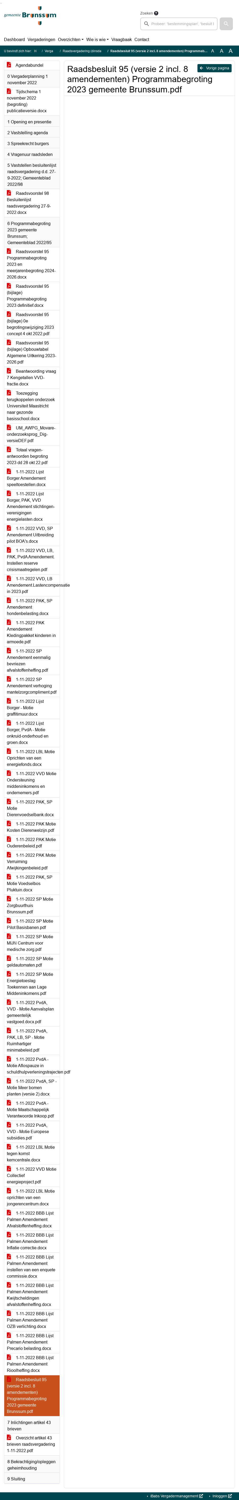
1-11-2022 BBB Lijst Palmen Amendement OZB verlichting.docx (30, 1320)
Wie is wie (96, 39)
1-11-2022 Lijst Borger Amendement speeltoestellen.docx (26, 478)
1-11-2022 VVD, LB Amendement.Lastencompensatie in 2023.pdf (33, 585)
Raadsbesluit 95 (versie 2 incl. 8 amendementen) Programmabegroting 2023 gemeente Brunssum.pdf (27, 1395)
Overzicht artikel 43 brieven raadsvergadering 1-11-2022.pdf (31, 1444)
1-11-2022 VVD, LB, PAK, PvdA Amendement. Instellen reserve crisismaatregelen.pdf (31, 560)
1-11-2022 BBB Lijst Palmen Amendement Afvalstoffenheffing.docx (30, 1219)
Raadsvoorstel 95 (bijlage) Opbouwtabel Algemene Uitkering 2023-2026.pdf (31, 352)
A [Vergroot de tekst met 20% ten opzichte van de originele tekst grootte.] (221, 51)
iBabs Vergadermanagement (176, 1496)
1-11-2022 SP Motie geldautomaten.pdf (30, 961)
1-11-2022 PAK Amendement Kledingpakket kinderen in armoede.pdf (31, 632)
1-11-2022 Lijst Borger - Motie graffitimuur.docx (25, 707)
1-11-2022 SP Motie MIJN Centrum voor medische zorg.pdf (30, 943)
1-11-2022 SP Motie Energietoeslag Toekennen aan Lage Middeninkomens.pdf (30, 984)
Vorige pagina (214, 68)
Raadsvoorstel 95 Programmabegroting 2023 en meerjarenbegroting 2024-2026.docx (31, 264)
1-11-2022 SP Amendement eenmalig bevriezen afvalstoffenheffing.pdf (29, 660)
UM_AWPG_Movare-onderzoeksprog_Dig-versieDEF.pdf (31, 434)
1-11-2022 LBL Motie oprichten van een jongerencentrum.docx (31, 1197)
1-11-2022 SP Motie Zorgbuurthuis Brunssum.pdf (30, 905)
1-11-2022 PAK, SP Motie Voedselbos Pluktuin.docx (29, 883)
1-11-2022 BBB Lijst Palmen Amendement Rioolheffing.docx (30, 1364)
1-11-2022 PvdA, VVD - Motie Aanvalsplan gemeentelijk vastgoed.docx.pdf (30, 1012)
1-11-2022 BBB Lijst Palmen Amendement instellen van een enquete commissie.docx (31, 1266)
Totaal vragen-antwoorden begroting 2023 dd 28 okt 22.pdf (27, 456)
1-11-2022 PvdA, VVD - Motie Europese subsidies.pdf (28, 1131)
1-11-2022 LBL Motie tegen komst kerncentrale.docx (31, 1153)
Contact (141, 39)
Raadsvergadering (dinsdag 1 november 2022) (96, 51)
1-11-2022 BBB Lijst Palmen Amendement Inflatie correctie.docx (30, 1241)
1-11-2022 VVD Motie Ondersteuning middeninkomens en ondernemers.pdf (31, 783)
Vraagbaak (121, 39)
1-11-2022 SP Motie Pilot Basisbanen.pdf (30, 924)
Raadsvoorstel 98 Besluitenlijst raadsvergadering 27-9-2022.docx (29, 203)
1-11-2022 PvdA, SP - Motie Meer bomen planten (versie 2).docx (32, 1087)
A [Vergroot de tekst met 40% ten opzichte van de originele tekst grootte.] (231, 51)
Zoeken (146, 13)
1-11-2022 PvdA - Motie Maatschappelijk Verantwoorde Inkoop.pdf (30, 1109)
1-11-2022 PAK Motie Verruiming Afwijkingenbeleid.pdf (31, 861)
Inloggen (221, 1496)
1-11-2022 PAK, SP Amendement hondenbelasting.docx (29, 607)
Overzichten (69, 39)
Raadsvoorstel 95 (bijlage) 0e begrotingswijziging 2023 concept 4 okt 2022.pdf (30, 324)
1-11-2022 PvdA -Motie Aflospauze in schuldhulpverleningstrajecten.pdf (33, 1065)
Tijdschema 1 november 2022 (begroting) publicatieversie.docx (27, 101)
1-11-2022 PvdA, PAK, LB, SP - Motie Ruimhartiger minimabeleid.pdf (27, 1040)
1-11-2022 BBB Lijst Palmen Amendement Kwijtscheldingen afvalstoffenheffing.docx (30, 1295)
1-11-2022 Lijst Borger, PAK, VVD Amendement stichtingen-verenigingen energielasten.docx (31, 507)
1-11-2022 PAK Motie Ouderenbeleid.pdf (31, 842)
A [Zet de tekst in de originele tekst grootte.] (212, 51)
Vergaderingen (41, 39)
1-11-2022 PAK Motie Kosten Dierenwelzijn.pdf (31, 827)
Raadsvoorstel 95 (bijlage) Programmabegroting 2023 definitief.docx (28, 296)
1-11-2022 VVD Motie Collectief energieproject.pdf (31, 1175)
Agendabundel (25, 65)
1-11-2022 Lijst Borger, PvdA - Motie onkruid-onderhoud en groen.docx (27, 733)
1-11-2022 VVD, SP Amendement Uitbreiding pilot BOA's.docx (30, 535)
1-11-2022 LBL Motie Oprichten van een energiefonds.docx (31, 758)
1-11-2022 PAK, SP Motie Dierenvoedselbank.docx (30, 808)
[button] (226, 23)
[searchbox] (179, 23)
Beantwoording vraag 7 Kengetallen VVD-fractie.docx (31, 377)
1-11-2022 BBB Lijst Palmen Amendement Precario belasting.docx (30, 1342)
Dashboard (14, 39)
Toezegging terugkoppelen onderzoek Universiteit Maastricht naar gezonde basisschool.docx (31, 406)
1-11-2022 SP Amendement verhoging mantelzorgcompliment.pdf (31, 685)
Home (38, 51)
